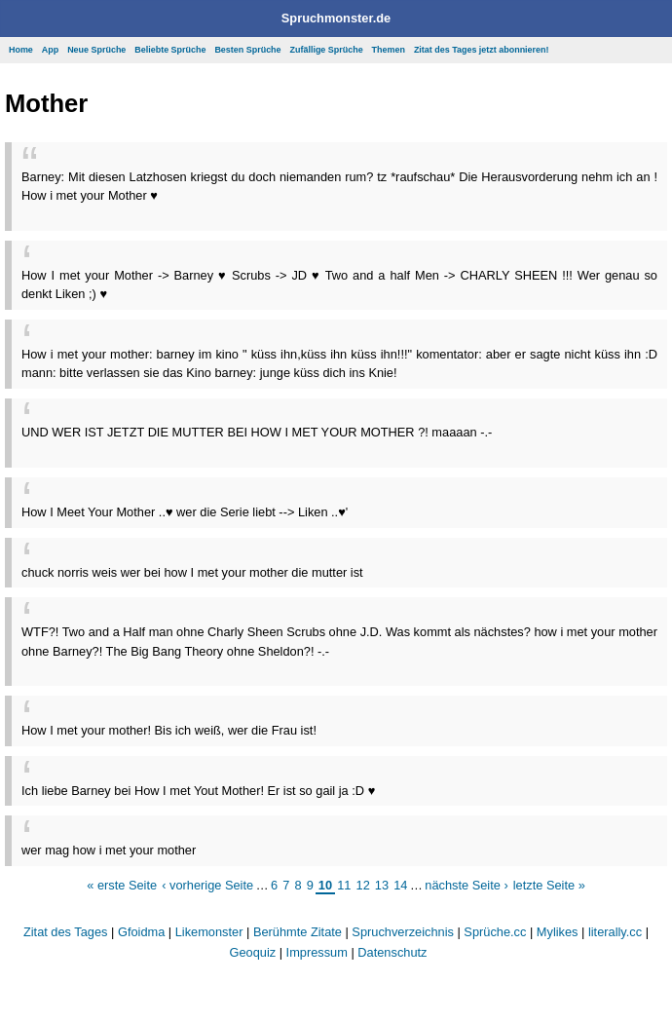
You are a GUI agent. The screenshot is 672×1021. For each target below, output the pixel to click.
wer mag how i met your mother (108, 850)
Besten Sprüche (247, 50)
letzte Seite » (549, 885)
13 (382, 885)
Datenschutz (392, 952)
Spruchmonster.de (336, 18)
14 (400, 885)
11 (344, 885)
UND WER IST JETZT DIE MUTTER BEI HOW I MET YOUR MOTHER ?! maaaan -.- (256, 432)
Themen (388, 50)
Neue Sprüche (96, 50)
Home (21, 50)
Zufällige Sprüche (326, 50)
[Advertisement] (249, 212)
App (50, 50)
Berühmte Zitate (297, 932)
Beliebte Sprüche (169, 50)
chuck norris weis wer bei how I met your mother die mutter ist (192, 572)
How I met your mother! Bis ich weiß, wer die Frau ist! (169, 730)
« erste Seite (122, 885)
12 (363, 885)
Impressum (317, 952)
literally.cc (615, 932)
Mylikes (558, 932)
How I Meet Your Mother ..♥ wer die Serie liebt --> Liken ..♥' (184, 512)
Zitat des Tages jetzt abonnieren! (481, 50)
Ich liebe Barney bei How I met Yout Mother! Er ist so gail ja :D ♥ (198, 790)
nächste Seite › (466, 885)
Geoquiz (253, 952)
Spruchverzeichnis (403, 932)
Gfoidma (141, 932)
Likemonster (209, 932)
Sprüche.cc (495, 932)
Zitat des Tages (65, 932)
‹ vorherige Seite (207, 885)
